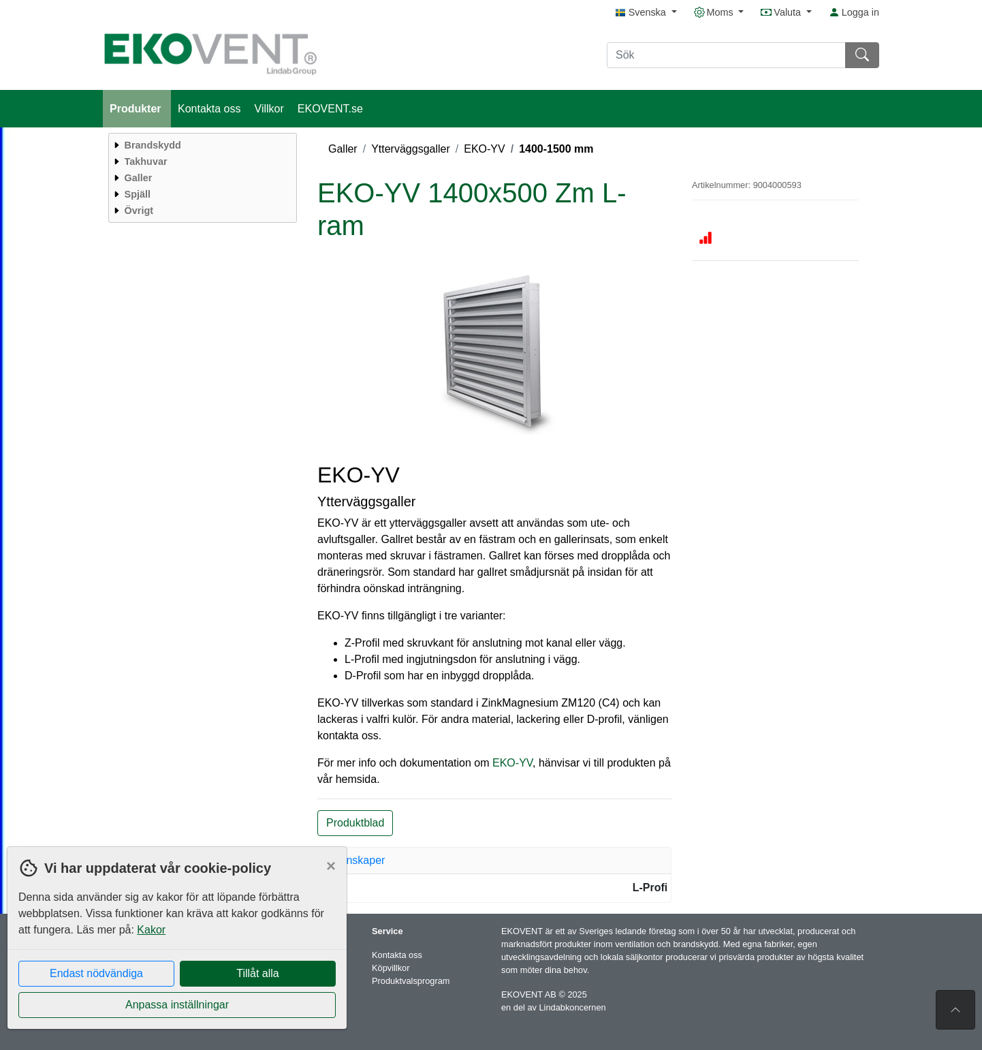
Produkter (137, 108)
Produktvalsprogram (411, 981)
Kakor (151, 930)
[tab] (494, 861)
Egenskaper (356, 860)
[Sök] (726, 55)
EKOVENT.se (330, 108)
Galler (343, 149)
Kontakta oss (209, 108)
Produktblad (355, 823)
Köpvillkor (390, 968)
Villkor (269, 108)
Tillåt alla (257, 973)
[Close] (331, 866)
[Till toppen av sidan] (955, 1010)
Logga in (854, 12)
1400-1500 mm (556, 149)
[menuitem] (200, 145)
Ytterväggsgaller (410, 149)
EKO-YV (484, 149)
